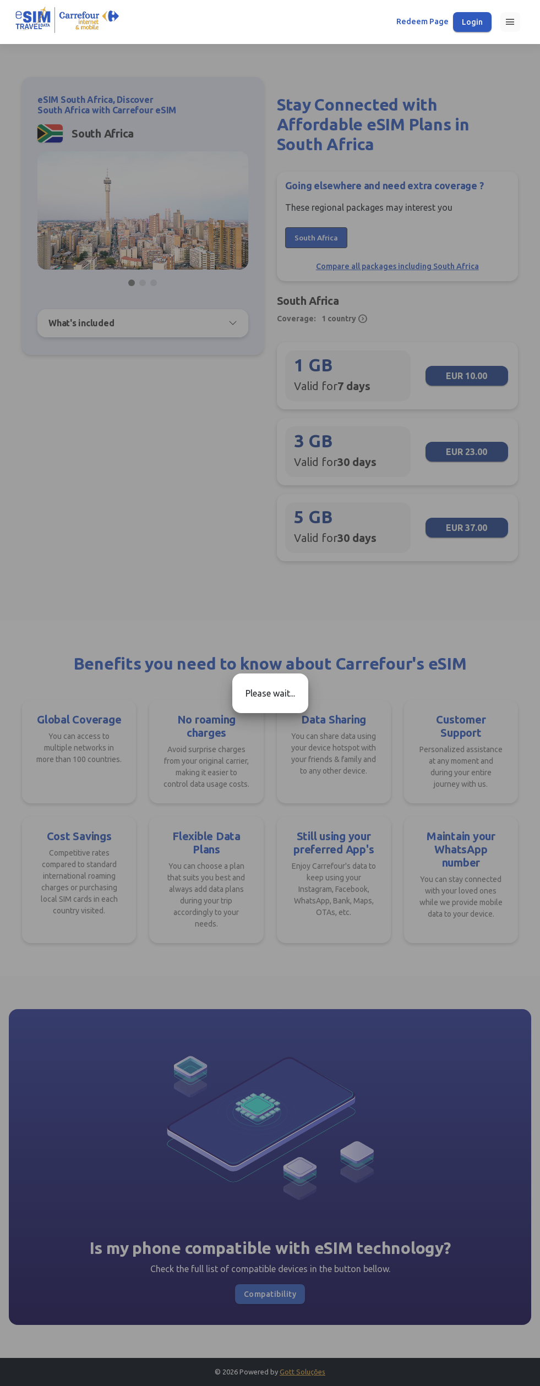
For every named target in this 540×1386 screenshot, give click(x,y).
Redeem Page (422, 21)
